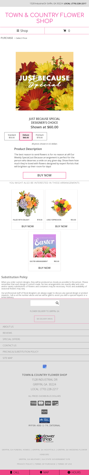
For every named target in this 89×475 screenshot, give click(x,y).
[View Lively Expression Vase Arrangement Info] (61, 204)
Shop (22, 30)
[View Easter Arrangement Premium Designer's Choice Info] (44, 246)
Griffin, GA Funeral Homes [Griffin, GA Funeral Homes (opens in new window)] (16, 449)
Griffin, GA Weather (29, 459)
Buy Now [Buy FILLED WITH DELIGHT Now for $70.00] (28, 226)
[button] (44, 420)
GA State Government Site (56, 459)
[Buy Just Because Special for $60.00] (44, 175)
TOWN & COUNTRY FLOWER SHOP (44, 18)
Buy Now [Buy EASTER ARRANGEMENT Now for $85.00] (44, 268)
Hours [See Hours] (74, 472)
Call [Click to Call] (14, 472)
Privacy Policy (25, 464)
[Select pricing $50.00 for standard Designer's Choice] (11, 136)
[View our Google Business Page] (44, 367)
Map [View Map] (44, 472)
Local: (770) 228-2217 (44, 389)
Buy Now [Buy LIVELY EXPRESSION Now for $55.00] (61, 226)
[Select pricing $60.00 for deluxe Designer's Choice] (26, 136)
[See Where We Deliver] (44, 318)
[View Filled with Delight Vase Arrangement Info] (27, 204)
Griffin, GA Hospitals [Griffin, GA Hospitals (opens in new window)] (43, 449)
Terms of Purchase (45, 464)
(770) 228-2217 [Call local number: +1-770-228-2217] (78, 3)
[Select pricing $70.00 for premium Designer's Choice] (40, 136)
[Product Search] (45, 303)
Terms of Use (65, 464)
